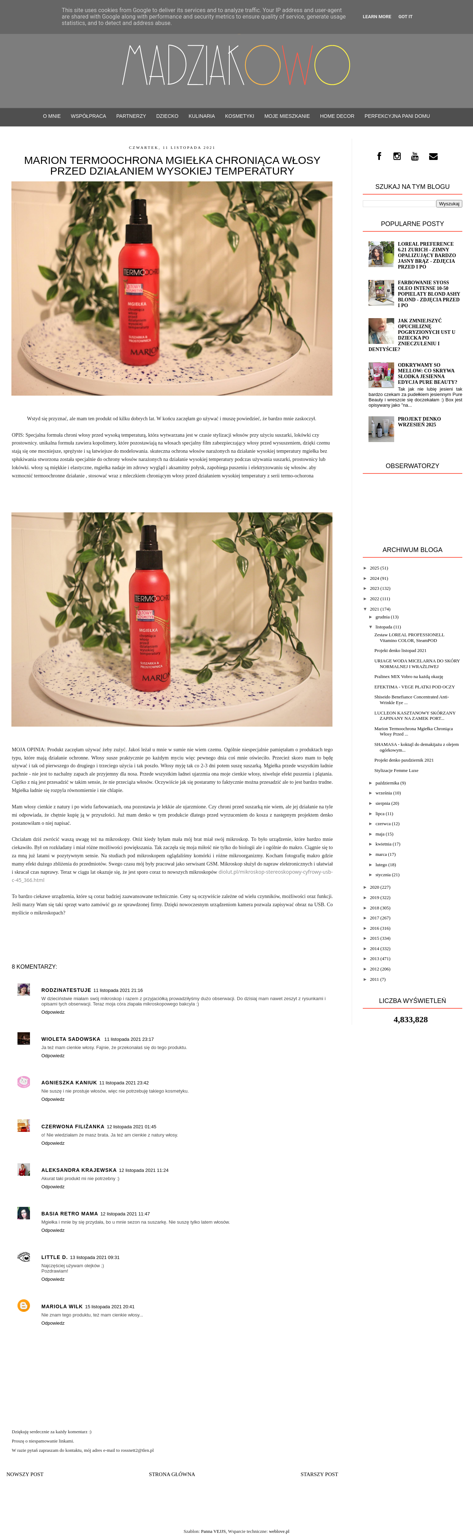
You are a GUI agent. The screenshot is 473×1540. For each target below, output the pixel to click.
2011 (374, 979)
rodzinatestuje (66, 990)
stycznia (383, 874)
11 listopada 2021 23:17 (129, 1039)
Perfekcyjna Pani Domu (397, 116)
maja (380, 834)
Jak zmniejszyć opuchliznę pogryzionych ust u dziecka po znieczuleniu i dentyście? (411, 335)
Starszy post (319, 1474)
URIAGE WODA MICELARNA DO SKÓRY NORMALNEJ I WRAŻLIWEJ (417, 663)
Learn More (377, 16)
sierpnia (383, 803)
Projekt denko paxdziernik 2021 (403, 760)
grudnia (383, 616)
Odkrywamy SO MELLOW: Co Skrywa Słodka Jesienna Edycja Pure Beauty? (427, 373)
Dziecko (167, 116)
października (387, 783)
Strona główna (172, 1474)
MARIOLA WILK (62, 1306)
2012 (374, 969)
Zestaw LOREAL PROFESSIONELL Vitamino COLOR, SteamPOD (409, 637)
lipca (380, 813)
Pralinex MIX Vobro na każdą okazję (408, 676)
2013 (374, 958)
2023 (374, 588)
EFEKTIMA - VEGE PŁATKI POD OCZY (414, 686)
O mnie (52, 116)
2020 (374, 887)
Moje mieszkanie (287, 116)
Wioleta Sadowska (71, 1039)
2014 (374, 948)
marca (381, 854)
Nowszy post (25, 1474)
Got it (405, 16)
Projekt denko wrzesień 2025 (419, 421)
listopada (384, 626)
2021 (374, 609)
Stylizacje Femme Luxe (396, 770)
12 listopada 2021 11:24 (144, 1170)
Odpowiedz (53, 1012)
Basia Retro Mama (69, 1214)
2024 (374, 578)
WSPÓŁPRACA (88, 116)
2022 (374, 598)
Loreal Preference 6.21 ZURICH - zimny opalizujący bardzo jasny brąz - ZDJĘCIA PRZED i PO (427, 255)
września (384, 793)
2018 (374, 908)
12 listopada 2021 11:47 (125, 1214)
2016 (374, 928)
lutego (381, 864)
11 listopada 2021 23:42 (124, 1082)
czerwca (383, 823)
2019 (374, 897)
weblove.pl (279, 1531)
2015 (374, 938)
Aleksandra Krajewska (79, 1170)
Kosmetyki (239, 116)
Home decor (337, 116)
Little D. (54, 1257)
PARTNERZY (131, 116)
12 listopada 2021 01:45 (131, 1126)
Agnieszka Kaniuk (69, 1082)
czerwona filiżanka (73, 1126)
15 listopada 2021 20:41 (109, 1306)
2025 (374, 568)
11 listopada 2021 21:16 (118, 990)
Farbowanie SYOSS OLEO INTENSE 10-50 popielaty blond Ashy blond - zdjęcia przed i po (429, 294)
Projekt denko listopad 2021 (400, 650)
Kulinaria (202, 116)
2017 (374, 918)
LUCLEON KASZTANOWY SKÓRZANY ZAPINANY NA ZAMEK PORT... (415, 715)
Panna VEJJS (213, 1531)
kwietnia (384, 844)
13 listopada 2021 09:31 (94, 1257)
